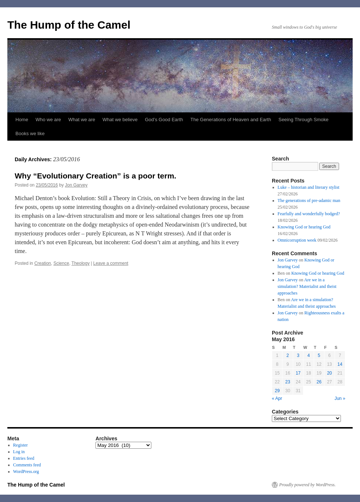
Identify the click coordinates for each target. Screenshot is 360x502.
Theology (81, 263)
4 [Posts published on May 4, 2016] (308, 355)
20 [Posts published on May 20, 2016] (329, 373)
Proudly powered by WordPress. (307, 484)
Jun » (340, 398)
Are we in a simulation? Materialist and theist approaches (307, 286)
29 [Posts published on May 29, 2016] (277, 390)
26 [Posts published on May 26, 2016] (319, 381)
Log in (19, 451)
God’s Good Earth (164, 119)
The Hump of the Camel (68, 25)
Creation (42, 263)
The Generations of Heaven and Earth (230, 119)
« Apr (277, 398)
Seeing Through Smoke (303, 119)
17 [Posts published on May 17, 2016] (298, 373)
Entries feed (24, 458)
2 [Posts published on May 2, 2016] (288, 355)
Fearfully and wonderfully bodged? (309, 213)
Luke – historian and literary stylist (308, 187)
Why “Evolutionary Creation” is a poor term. (95, 175)
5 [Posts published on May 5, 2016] (319, 355)
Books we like (29, 133)
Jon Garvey (76, 185)
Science (61, 263)
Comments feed (27, 464)
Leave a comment (110, 263)
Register (20, 445)
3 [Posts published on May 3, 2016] (298, 355)
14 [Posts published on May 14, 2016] (340, 364)
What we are (81, 119)
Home (21, 119)
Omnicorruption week (297, 240)
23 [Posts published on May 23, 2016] (287, 381)
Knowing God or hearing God (304, 227)
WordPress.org (26, 471)
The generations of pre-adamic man (309, 200)
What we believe (119, 119)
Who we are (48, 119)
